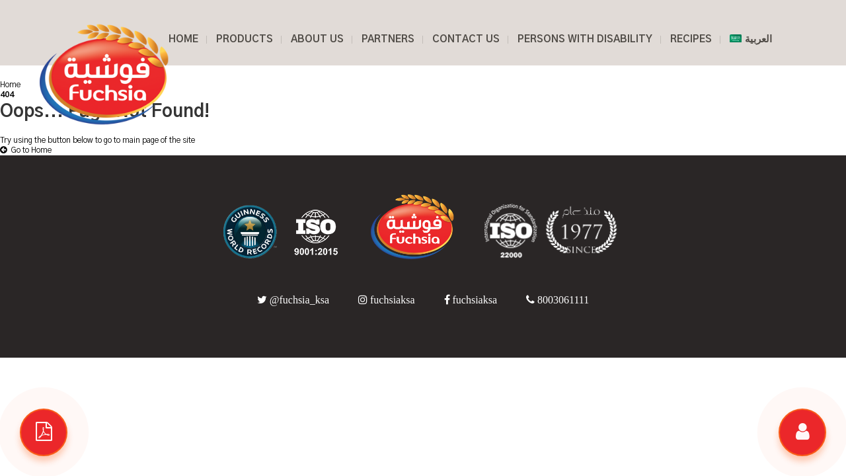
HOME (183, 39)
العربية (751, 39)
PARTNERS (388, 39)
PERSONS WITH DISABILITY (585, 39)
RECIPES (691, 39)
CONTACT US (466, 39)
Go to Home (26, 150)
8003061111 (557, 299)
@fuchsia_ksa (294, 299)
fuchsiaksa (388, 299)
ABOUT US (317, 39)
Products (244, 39)
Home (10, 85)
